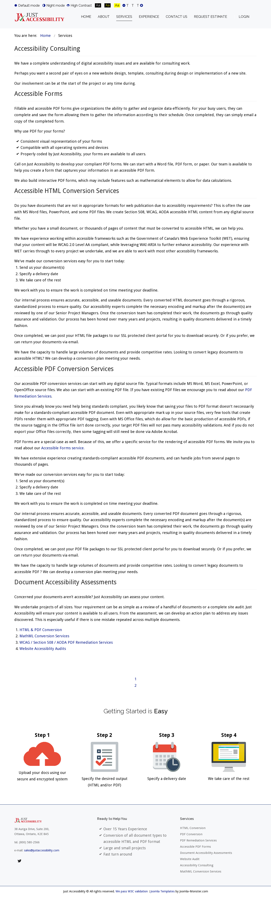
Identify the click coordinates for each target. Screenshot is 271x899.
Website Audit (190, 859)
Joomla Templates (162, 891)
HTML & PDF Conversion (40, 630)
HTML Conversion (193, 828)
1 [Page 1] (135, 679)
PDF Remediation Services (198, 840)
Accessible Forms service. (63, 448)
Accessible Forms (38, 93)
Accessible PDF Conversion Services (64, 368)
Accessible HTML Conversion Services (66, 190)
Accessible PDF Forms (195, 846)
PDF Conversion (191, 834)
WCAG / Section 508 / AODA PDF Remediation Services (66, 642)
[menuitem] (86, 17)
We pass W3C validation (132, 891)
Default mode (27, 5)
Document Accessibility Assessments (65, 582)
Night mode (53, 5)
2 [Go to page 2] (135, 685)
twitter (19, 861)
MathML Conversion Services (44, 636)
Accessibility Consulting (47, 48)
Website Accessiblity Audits (42, 648)
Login (244, 17)
